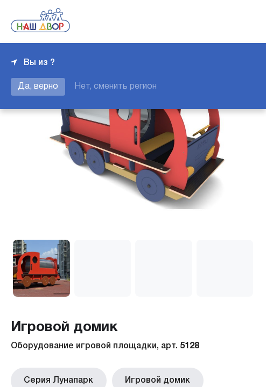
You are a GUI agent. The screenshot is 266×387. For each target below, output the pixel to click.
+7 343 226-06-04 (218, 21)
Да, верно (38, 86)
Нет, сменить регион (115, 86)
